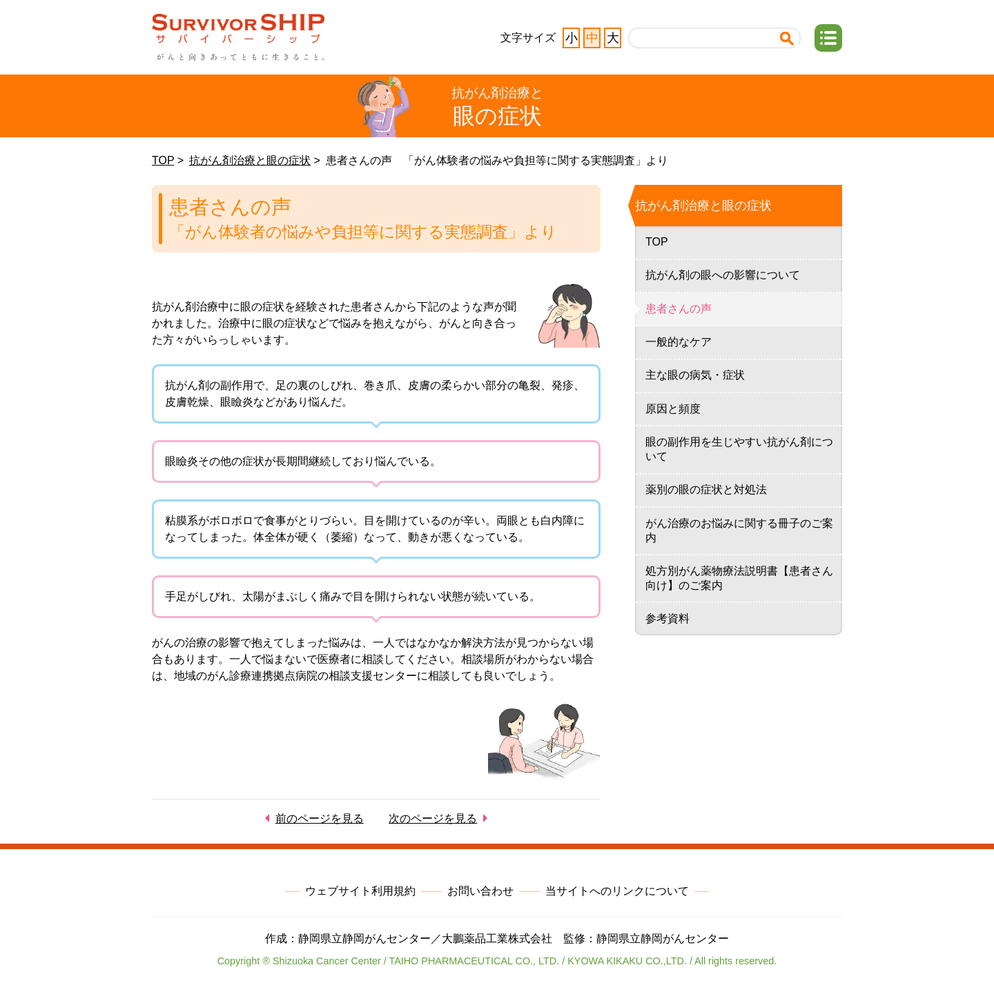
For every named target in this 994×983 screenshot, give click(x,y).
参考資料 (667, 618)
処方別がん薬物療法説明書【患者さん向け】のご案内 (739, 578)
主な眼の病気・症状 (695, 375)
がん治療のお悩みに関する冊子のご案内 (739, 530)
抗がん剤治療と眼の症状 (250, 160)
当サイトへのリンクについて (617, 891)
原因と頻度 (673, 409)
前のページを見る (319, 818)
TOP (163, 160)
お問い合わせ (480, 891)
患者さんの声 (678, 309)
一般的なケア (678, 342)
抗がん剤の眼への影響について (722, 275)
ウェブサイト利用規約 (360, 891)
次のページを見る (433, 818)
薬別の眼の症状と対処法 (706, 489)
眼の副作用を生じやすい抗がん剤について (739, 449)
